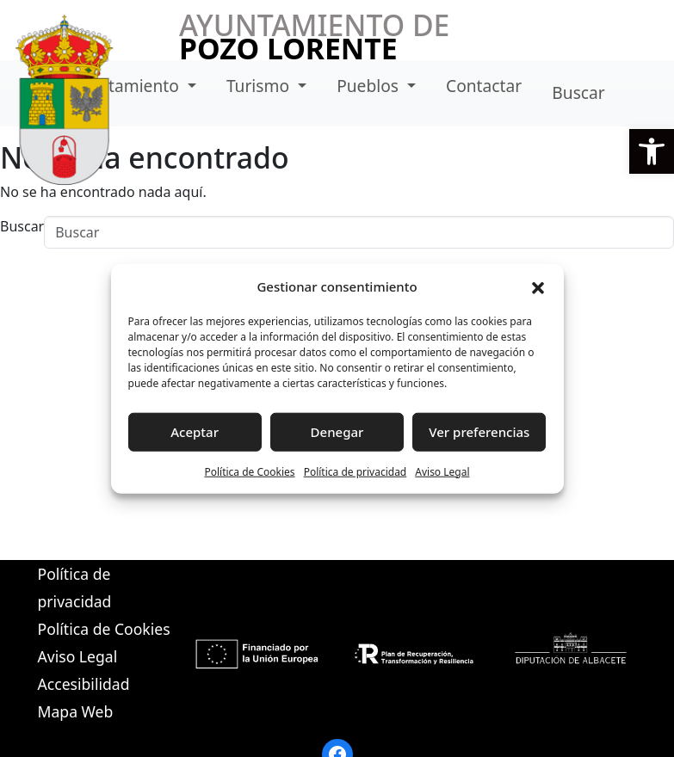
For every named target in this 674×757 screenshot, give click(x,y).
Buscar (578, 92)
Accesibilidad (84, 684)
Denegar (337, 431)
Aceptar (194, 431)
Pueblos (370, 85)
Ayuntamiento (126, 85)
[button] (651, 151)
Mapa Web (76, 711)
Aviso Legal (442, 471)
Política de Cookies (249, 471)
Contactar (484, 85)
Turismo (260, 85)
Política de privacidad (355, 471)
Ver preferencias (479, 431)
